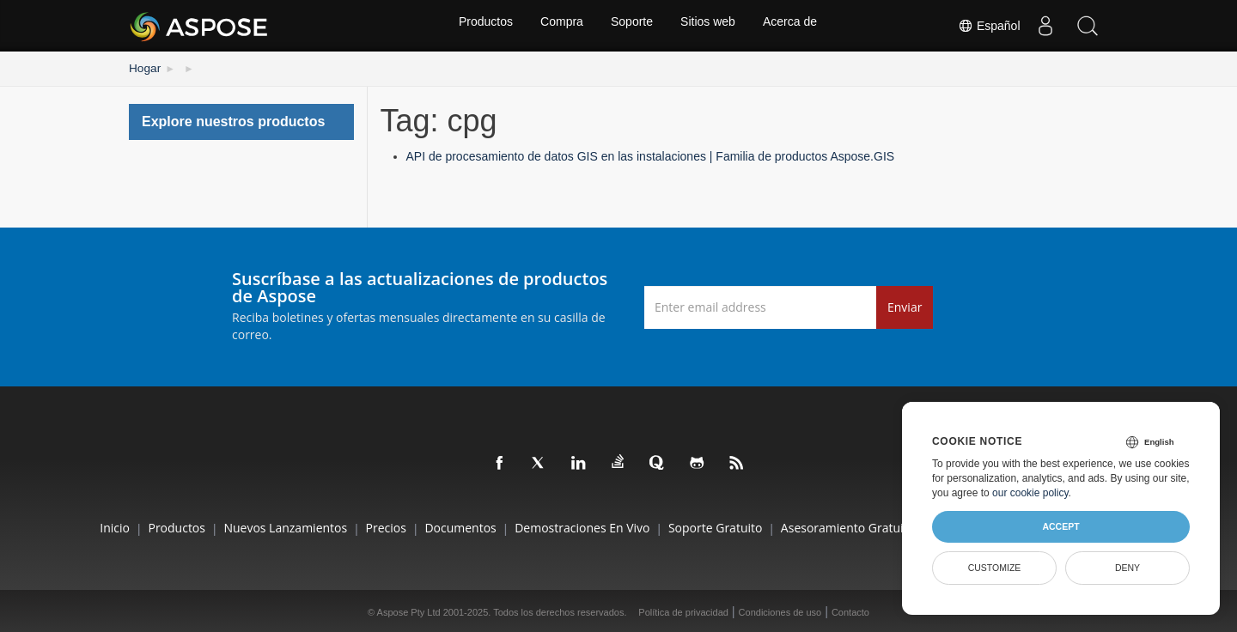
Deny (1127, 567)
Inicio (61, 526)
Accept (1060, 526)
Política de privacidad (683, 610)
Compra (559, 26)
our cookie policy (1030, 493)
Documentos (449, 526)
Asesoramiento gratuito (869, 526)
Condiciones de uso (780, 610)
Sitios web (710, 26)
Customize (994, 567)
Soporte (632, 26)
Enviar (904, 304)
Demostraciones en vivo (582, 526)
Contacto (850, 610)
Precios (364, 526)
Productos (481, 26)
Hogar (143, 67)
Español (987, 25)
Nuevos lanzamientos (253, 526)
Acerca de (795, 26)
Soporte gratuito (726, 526)
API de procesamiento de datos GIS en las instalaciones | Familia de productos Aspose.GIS (650, 154)
